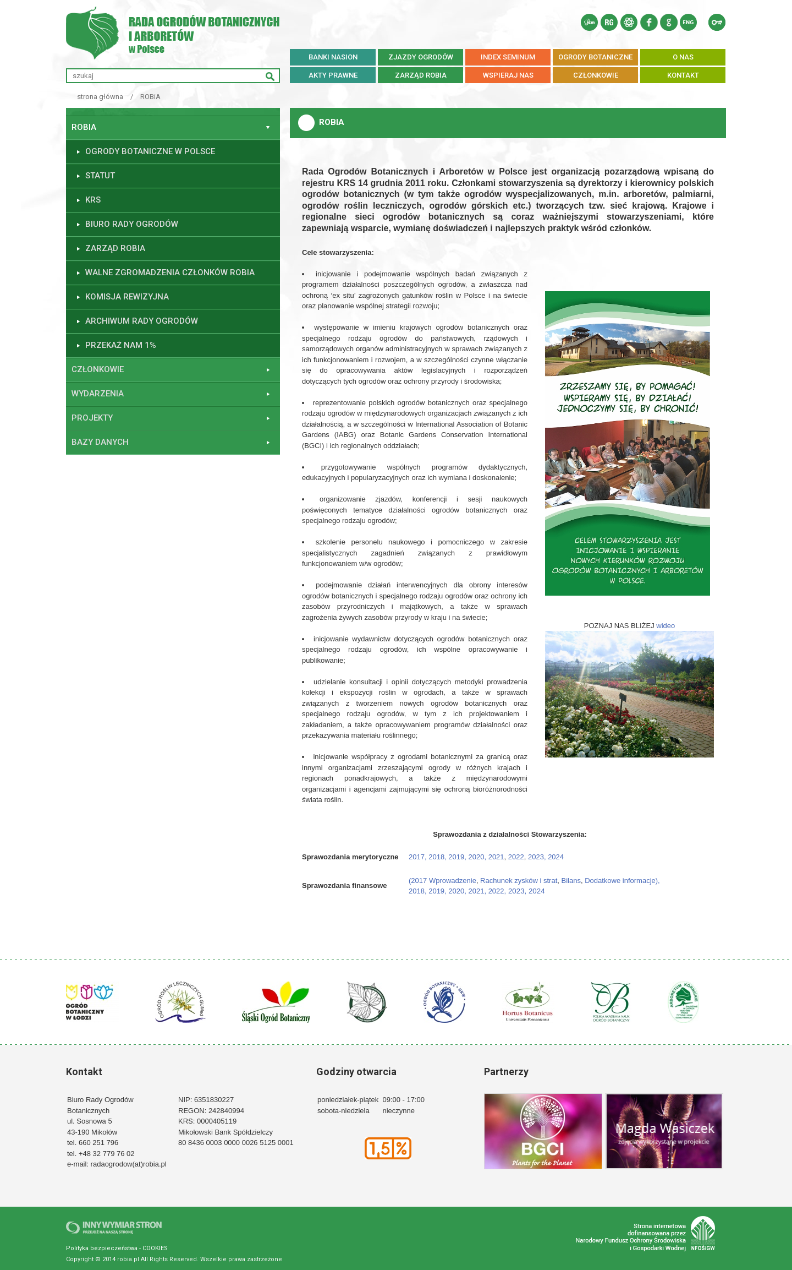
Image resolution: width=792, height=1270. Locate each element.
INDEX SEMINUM (508, 57)
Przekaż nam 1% (120, 345)
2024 (555, 857)
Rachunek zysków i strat (518, 880)
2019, (458, 857)
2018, (438, 857)
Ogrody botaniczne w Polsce (150, 151)
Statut (100, 176)
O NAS (683, 57)
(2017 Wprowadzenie (442, 880)
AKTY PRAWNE (333, 75)
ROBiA (150, 96)
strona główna (100, 96)
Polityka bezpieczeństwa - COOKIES (117, 1248)
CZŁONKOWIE (595, 75)
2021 (496, 857)
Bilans (571, 880)
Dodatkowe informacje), (623, 880)
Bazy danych (100, 442)
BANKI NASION (333, 57)
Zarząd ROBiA (115, 248)
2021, (478, 891)
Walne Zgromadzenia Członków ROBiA (170, 272)
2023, (537, 857)
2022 (516, 857)
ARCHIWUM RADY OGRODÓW (141, 321)
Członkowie (98, 369)
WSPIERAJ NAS (508, 75)
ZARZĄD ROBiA (421, 75)
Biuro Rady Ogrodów (131, 224)
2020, (478, 857)
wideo (665, 626)
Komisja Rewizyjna (127, 297)
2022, (497, 891)
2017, (418, 857)
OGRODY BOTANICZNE (595, 57)
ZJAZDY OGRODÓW (420, 57)
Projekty (92, 418)
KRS (93, 200)
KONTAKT (683, 75)
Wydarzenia (98, 394)
